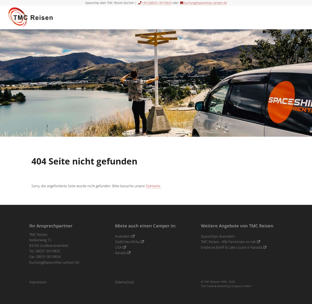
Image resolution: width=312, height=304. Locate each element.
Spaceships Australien (218, 236)
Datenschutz (124, 282)
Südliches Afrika (127, 241)
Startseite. (153, 186)
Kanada (120, 252)
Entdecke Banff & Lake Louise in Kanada (231, 247)
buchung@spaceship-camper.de (54, 262)
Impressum (38, 282)
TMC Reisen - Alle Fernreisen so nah (228, 241)
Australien (122, 236)
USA (118, 247)
